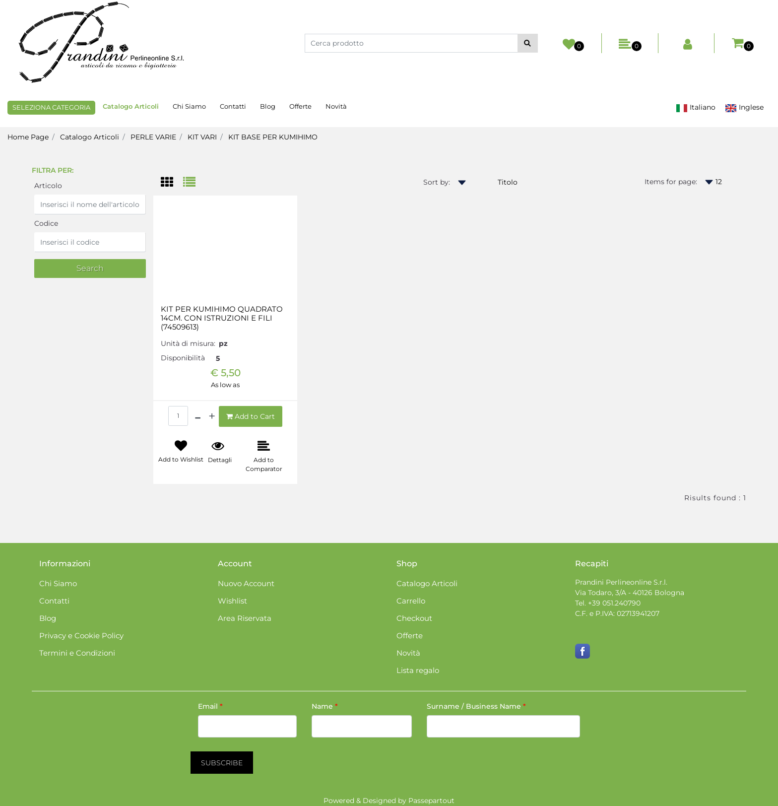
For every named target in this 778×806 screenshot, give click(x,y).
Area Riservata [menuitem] (244, 618)
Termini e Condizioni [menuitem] (77, 653)
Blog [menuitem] (267, 106)
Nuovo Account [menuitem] (246, 583)
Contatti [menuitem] (233, 106)
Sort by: (436, 182)
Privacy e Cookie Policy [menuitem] (81, 635)
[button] (528, 43)
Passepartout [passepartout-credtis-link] (431, 800)
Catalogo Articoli (89, 137)
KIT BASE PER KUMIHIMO (273, 137)
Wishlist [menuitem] (232, 600)
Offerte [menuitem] (300, 106)
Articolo (48, 185)
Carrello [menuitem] (410, 600)
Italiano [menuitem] (695, 107)
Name (325, 706)
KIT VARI (202, 137)
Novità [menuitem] (336, 106)
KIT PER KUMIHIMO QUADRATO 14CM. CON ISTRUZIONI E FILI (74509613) (222, 318)
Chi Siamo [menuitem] (189, 106)
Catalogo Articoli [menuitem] (131, 106)
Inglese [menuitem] (744, 107)
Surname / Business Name (476, 706)
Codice (46, 223)
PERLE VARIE (153, 137)
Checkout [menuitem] (414, 618)
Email (210, 706)
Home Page (28, 137)
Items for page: (671, 181)
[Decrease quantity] (198, 416)
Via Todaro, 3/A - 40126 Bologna (629, 592)
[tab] (172, 183)
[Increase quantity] (212, 416)
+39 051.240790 (614, 603)
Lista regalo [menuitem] (417, 670)
